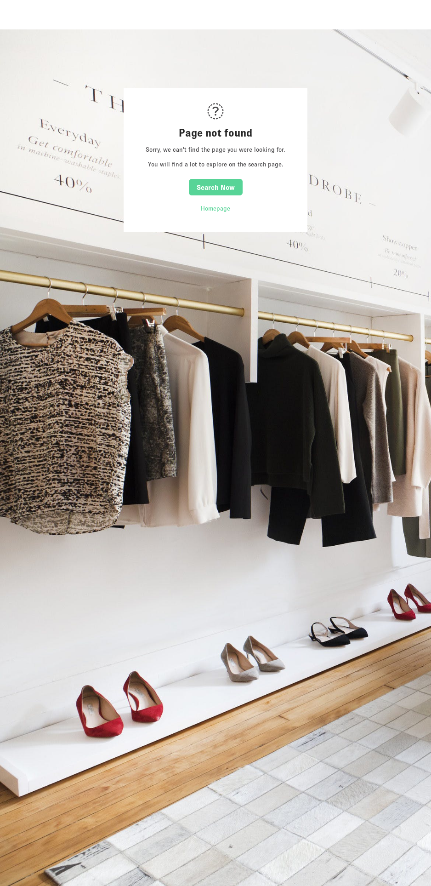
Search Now (216, 187)
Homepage (215, 208)
